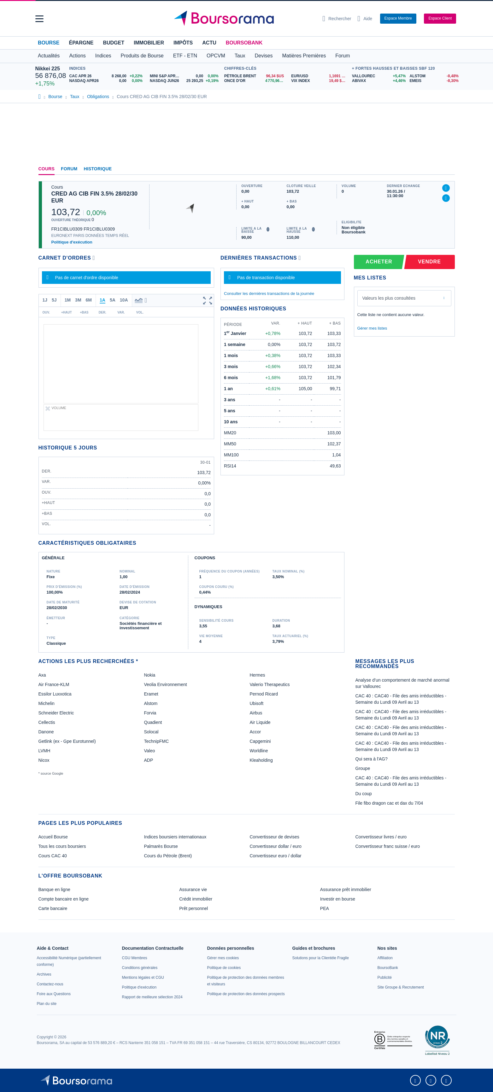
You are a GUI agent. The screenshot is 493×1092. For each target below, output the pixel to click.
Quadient (153, 722)
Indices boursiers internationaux (175, 836)
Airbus (256, 712)
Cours (46, 168)
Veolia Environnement (165, 684)
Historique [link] (98, 168)
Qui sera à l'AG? (371, 758)
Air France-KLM (53, 684)
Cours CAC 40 (52, 855)
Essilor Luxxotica (55, 693)
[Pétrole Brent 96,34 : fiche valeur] (255, 76)
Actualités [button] (49, 55)
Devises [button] (264, 55)
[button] (39, 19)
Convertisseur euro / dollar (276, 855)
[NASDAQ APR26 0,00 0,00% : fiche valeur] (107, 81)
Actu (209, 42)
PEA (324, 908)
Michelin (46, 703)
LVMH (44, 750)
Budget (113, 42)
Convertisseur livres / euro (381, 836)
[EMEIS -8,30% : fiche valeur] (434, 81)
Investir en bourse (337, 898)
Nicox (44, 760)
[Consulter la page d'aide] (364, 18)
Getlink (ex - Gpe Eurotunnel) (67, 741)
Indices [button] (103, 55)
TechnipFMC (156, 741)
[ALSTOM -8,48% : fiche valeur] (434, 76)
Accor (255, 731)
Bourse (48, 42)
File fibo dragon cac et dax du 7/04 (389, 803)
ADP (148, 760)
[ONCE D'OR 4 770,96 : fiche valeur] (255, 81)
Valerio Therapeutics (270, 684)
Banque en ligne (54, 889)
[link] (44, 974)
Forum (342, 55)
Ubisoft (257, 703)
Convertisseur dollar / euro (276, 846)
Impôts (183, 42)
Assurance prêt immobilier (345, 889)
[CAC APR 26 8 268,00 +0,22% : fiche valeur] (107, 76)
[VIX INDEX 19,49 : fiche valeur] (320, 81)
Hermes (257, 675)
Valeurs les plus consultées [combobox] (389, 298)
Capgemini (260, 741)
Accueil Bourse (53, 836)
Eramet (151, 693)
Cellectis (46, 722)
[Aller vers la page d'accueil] (244, 18)
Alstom (151, 703)
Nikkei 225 (47, 68)
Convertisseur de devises (274, 836)
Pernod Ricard (264, 693)
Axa (42, 675)
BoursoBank (244, 42)
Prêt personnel (193, 908)
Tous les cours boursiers (62, 846)
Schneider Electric (56, 712)
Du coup (363, 793)
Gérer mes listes (372, 328)
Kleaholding (261, 760)
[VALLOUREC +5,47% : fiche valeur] (378, 76)
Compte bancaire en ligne (63, 898)
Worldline (259, 750)
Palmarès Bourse (161, 846)
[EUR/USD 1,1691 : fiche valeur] (320, 76)
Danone (46, 731)
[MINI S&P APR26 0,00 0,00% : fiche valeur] (185, 76)
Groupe (362, 768)
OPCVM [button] (216, 55)
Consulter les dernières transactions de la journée (269, 293)
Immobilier (149, 42)
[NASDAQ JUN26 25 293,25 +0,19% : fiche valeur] (185, 81)
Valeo (149, 750)
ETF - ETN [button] (185, 55)
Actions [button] (77, 55)
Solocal (151, 731)
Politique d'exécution (71, 242)
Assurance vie (193, 889)
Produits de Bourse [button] (142, 55)
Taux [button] (240, 55)
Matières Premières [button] (304, 55)
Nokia (150, 675)
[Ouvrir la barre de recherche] (336, 18)
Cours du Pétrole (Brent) (168, 855)
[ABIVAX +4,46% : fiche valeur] (378, 81)
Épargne (81, 42)
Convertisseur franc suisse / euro (387, 846)
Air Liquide (260, 722)
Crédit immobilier (195, 898)
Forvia (150, 712)
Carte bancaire (52, 908)
